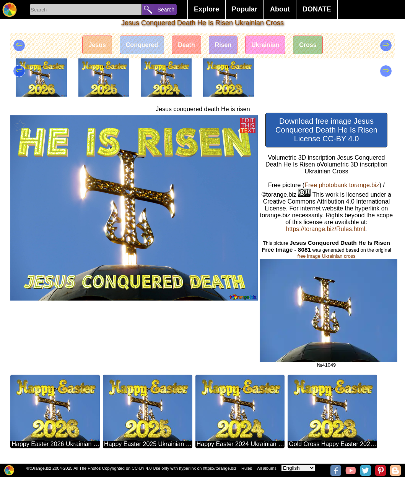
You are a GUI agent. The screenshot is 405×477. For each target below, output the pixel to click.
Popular (244, 9)
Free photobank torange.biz (341, 185)
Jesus (97, 45)
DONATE (317, 9)
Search (166, 9)
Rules (246, 468)
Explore (206, 9)
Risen (223, 45)
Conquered (142, 45)
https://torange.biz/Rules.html (325, 229)
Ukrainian (265, 45)
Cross (307, 45)
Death (186, 45)
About (280, 9)
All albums (267, 468)
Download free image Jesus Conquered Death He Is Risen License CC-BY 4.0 (326, 130)
